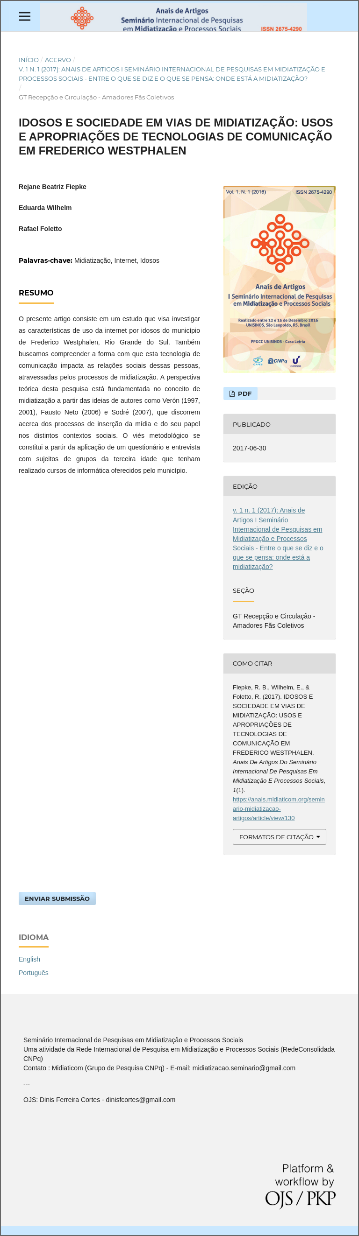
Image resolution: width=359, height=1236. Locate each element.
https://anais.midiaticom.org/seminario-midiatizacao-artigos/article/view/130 (279, 809)
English (29, 959)
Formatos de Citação (276, 837)
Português (34, 972)
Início (29, 59)
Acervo (58, 59)
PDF (243, 393)
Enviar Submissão (57, 898)
